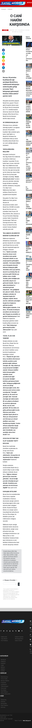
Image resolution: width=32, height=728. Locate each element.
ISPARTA (3, 661)
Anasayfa (3, 9)
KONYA (3, 671)
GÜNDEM (10, 9)
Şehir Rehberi (4, 692)
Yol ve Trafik (4, 678)
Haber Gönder (18, 640)
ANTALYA (3, 659)
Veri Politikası (4, 640)
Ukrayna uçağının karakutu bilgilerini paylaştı (28, 108)
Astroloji (3, 707)
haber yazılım (3, 724)
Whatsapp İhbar (19, 638)
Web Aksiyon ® (27, 720)
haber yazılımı (7, 720)
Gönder (19, 584)
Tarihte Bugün (4, 686)
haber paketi (3, 722)
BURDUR (3, 663)
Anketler (3, 701)
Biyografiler (4, 703)
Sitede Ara (3, 699)
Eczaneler (3, 682)
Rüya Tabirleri (4, 705)
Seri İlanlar (3, 690)
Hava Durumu (4, 677)
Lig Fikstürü (4, 684)
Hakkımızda (4, 636)
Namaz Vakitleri (5, 680)
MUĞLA (3, 667)
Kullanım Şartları (19, 636)
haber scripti (10, 722)
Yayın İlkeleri (4, 638)
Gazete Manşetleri (5, 694)
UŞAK (2, 665)
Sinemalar (3, 688)
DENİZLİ (3, 669)
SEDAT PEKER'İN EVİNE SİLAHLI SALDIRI (28, 124)
